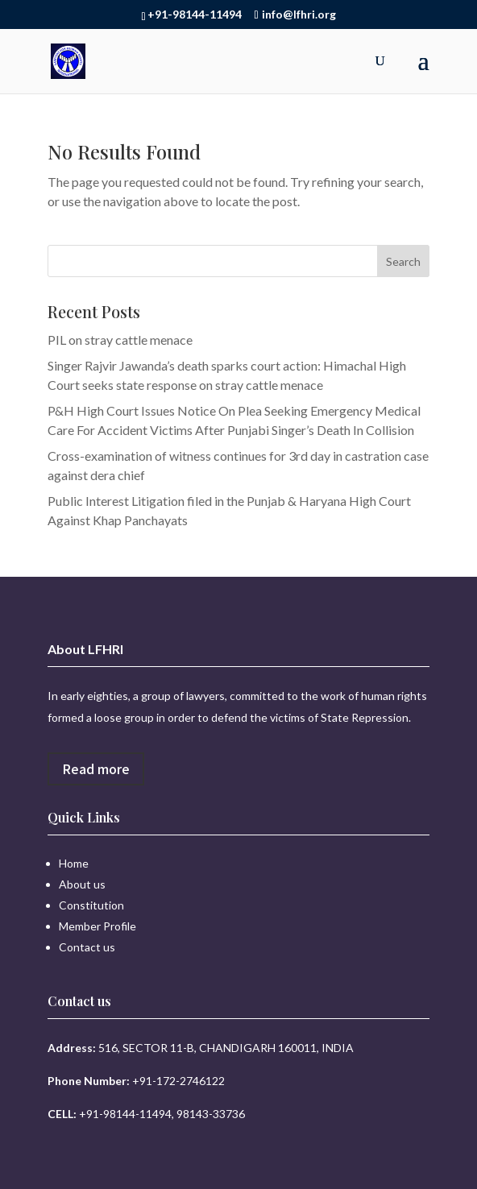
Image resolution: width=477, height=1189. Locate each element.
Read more (96, 768)
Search (403, 261)
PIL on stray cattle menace (120, 339)
